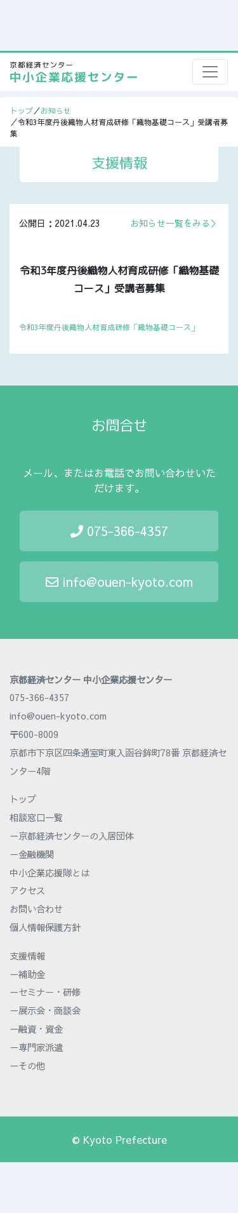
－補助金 (27, 974)
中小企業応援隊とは (49, 872)
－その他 (27, 1065)
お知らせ (56, 110)
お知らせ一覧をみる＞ (174, 223)
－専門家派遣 (36, 1047)
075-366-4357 (119, 530)
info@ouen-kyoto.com (119, 581)
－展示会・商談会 (45, 1010)
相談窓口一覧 (36, 817)
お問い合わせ (36, 908)
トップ (21, 110)
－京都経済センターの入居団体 (72, 835)
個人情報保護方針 (45, 927)
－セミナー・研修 (45, 992)
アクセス (27, 890)
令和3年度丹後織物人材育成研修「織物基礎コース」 (109, 327)
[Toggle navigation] (210, 71)
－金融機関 (32, 854)
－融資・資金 (36, 1028)
